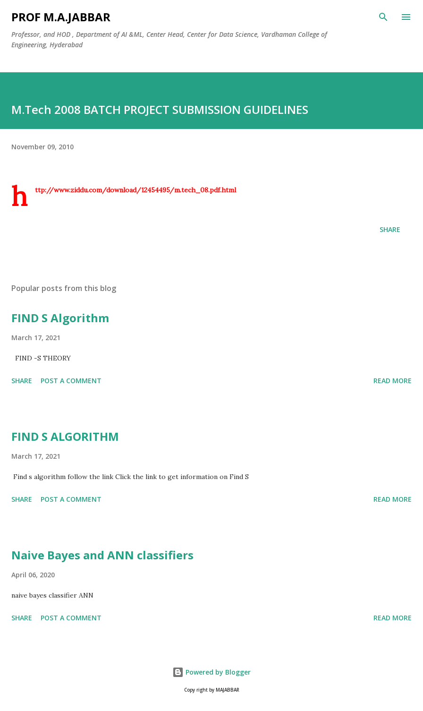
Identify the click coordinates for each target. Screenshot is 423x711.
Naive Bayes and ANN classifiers (102, 555)
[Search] (383, 17)
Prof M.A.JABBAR (60, 17)
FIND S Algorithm (60, 318)
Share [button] (390, 229)
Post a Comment (71, 380)
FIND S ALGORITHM (65, 436)
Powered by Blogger (211, 672)
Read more (392, 380)
